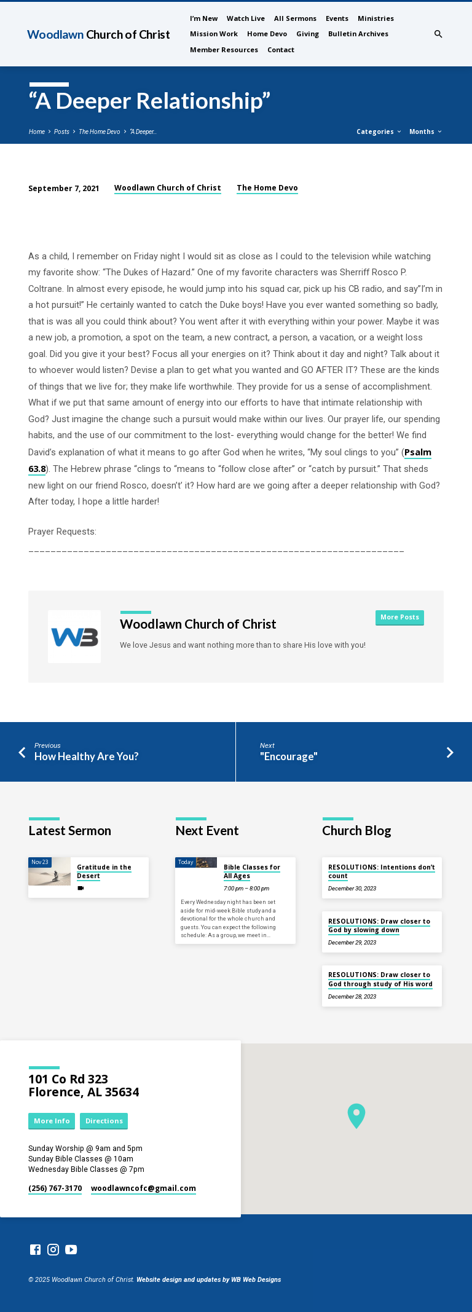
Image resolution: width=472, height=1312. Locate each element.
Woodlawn (98, 34)
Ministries (376, 18)
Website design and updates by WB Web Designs (208, 1280)
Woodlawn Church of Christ (167, 188)
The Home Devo (99, 131)
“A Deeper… (143, 131)
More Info (52, 1120)
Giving (307, 33)
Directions (104, 1120)
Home (37, 131)
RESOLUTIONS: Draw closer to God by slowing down (379, 925)
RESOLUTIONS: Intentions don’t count (381, 871)
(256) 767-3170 (55, 1188)
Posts (61, 131)
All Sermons (295, 18)
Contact (280, 49)
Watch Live (246, 18)
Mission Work (214, 33)
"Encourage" (289, 756)
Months (426, 131)
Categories (379, 131)
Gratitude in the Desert (104, 871)
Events (337, 18)
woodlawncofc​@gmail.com (143, 1188)
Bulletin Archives (358, 33)
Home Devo (267, 33)
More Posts (399, 617)
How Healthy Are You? (86, 756)
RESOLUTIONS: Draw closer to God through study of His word (380, 979)
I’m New (204, 18)
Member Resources (224, 49)
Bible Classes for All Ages (252, 871)
